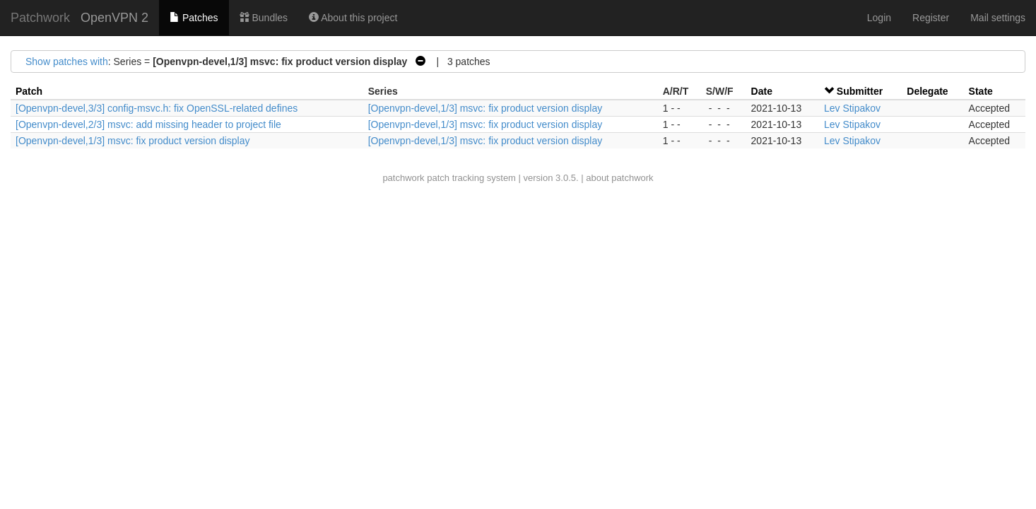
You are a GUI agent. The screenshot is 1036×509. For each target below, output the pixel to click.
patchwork (403, 177)
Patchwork (40, 18)
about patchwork (619, 177)
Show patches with (66, 61)
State (981, 91)
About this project (353, 17)
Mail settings (997, 17)
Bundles (264, 17)
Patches (194, 17)
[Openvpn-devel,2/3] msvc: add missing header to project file (148, 124)
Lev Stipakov (852, 108)
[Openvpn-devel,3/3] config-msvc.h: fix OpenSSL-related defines (157, 108)
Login (879, 17)
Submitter (860, 91)
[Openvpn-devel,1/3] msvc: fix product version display (485, 108)
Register (930, 17)
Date (761, 91)
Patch (29, 91)
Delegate (927, 91)
